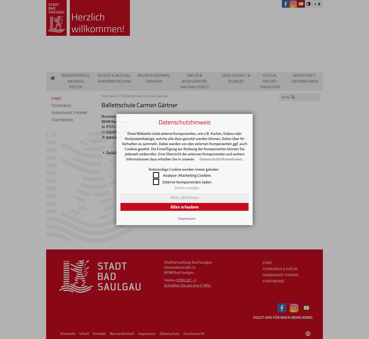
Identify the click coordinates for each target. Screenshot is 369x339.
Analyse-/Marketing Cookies (187, 175)
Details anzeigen (187, 187)
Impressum (187, 218)
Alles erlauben (184, 207)
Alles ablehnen (184, 197)
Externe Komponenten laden (187, 181)
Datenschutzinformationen (221, 159)
